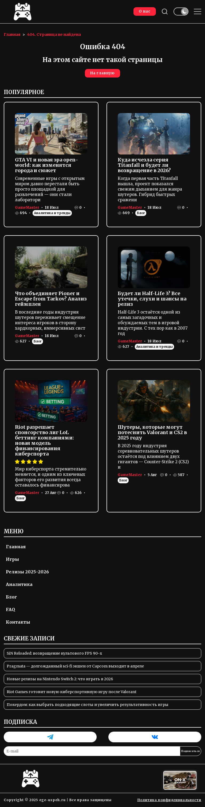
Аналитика (19, 584)
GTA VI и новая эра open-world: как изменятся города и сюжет (46, 165)
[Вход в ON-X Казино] (179, 780)
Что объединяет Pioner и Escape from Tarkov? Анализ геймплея (51, 298)
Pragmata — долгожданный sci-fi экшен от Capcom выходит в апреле (75, 666)
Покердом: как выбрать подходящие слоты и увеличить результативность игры (87, 704)
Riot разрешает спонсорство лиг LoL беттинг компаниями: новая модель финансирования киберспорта (44, 440)
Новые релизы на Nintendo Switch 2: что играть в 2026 (60, 679)
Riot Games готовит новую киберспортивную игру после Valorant (71, 691)
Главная (16, 546)
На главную (102, 73)
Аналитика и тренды (52, 213)
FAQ (10, 609)
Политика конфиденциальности (169, 800)
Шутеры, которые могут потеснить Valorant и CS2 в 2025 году (152, 432)
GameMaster (27, 207)
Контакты (18, 622)
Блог (141, 213)
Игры (12, 559)
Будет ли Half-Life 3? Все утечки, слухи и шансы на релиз (152, 298)
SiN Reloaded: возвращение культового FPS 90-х (54, 653)
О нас (145, 11)
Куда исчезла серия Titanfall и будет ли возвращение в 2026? (144, 165)
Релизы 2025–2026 (27, 571)
